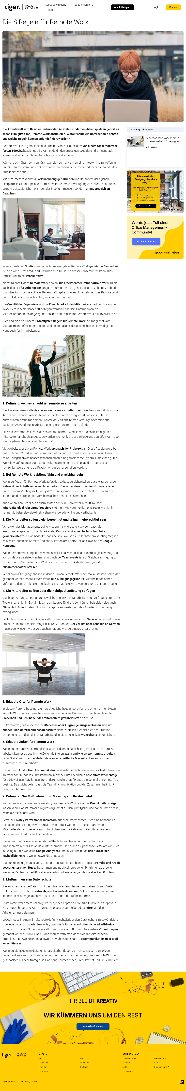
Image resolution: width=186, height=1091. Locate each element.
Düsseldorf (44, 1062)
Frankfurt (43, 1067)
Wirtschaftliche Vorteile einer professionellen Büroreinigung (163, 139)
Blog (50, 9)
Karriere (126, 1062)
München (84, 1062)
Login (156, 7)
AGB (125, 1067)
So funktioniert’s (84, 4)
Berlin (41, 1058)
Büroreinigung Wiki (162, 1067)
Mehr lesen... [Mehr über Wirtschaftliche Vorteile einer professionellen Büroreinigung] (151, 147)
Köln (82, 1058)
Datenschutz (160, 1058)
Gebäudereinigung (55, 4)
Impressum (128, 1071)
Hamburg (43, 1071)
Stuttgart (84, 1067)
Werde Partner (129, 1058)
